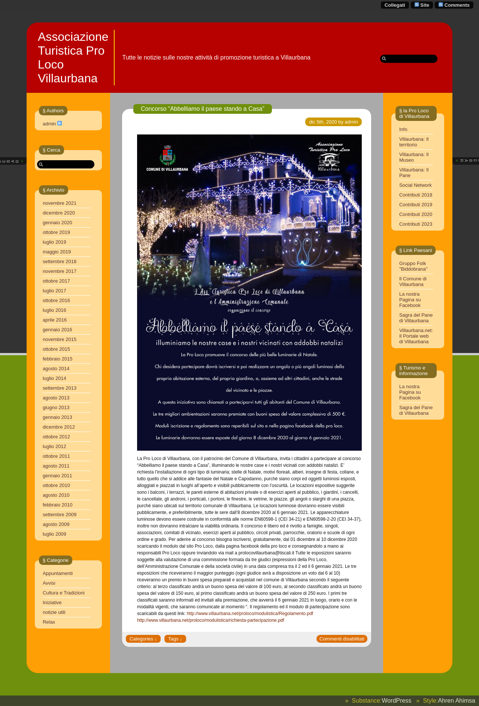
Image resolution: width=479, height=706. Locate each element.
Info (403, 129)
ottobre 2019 (56, 232)
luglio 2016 (54, 310)
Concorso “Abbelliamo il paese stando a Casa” (202, 109)
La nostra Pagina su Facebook (410, 299)
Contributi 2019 (415, 204)
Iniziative (52, 602)
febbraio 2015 (58, 359)
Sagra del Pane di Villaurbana (416, 317)
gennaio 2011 (57, 475)
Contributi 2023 (415, 224)
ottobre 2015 (56, 349)
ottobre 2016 (56, 300)
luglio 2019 (54, 242)
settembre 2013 (59, 388)
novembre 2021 (59, 203)
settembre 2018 (59, 261)
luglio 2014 (54, 378)
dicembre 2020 (59, 213)
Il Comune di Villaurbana (413, 281)
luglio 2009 (54, 534)
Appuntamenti (58, 573)
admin (49, 124)
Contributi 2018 (415, 195)
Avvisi (49, 583)
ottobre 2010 (56, 485)
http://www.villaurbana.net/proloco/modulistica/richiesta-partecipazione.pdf (210, 620)
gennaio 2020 (57, 222)
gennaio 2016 (57, 329)
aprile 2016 (55, 320)
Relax (49, 622)
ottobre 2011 (56, 456)
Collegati (395, 5)
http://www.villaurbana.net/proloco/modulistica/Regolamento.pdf (250, 613)
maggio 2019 (57, 252)
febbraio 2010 (58, 505)
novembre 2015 (59, 339)
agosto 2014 (56, 368)
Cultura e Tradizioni (64, 593)
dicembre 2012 (59, 427)
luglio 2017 (54, 290)
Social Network (415, 185)
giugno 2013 (56, 407)
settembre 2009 (59, 514)
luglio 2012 (54, 446)
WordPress (396, 700)
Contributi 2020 (415, 214)
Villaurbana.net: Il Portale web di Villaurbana (416, 336)
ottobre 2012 (56, 436)
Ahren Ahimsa (456, 700)
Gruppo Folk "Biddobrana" (413, 266)
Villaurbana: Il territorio (414, 141)
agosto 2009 (56, 524)
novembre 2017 (59, 271)
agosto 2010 (56, 495)
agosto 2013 (56, 398)
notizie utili (54, 612)
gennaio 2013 (57, 417)
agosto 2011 (56, 466)
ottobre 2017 (56, 281)
